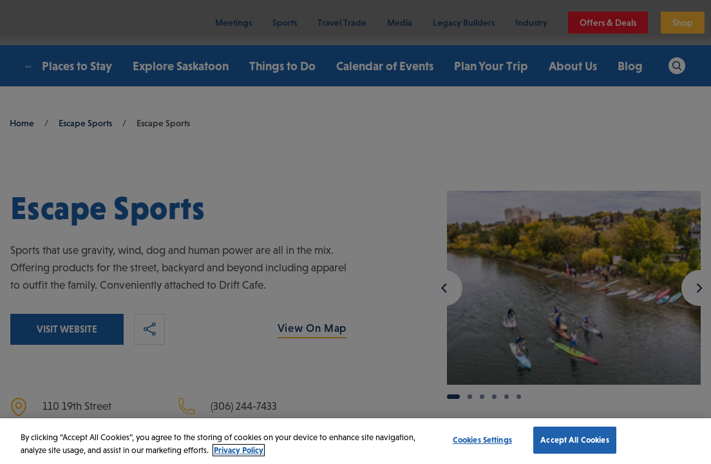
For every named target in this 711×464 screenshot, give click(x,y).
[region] (355, 441)
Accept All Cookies (574, 440)
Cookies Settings (482, 440)
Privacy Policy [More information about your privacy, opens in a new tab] (238, 450)
